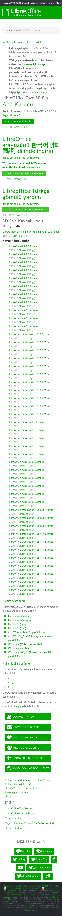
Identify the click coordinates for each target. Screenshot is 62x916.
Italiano (51, 3)
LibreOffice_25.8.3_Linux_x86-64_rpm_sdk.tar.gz (30, 231)
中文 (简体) (16, 3)
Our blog (23, 851)
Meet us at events (23, 748)
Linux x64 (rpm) (17, 628)
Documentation (21, 717)
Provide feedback (23, 727)
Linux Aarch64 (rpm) (19, 620)
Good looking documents (28, 768)
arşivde (19, 706)
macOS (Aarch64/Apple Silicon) (26, 632)
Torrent (17, 127)
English (6, 3)
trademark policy (31, 908)
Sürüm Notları (13, 828)
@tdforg (19, 859)
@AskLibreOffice (39, 867)
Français (42, 3)
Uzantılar (10, 796)
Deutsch (25, 3)
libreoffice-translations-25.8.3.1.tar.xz (31, 510)
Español (34, 3)
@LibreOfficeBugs (28, 876)
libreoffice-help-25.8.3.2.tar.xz (26, 430)
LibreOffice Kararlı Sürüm (20, 813)
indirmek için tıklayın (34, 64)
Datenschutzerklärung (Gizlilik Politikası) (40, 886)
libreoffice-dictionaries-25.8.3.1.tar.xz (31, 334)
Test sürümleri (13, 818)
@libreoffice (39, 859)
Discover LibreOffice (25, 758)
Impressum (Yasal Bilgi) (13, 886)
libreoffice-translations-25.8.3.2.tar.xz (31, 518)
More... (59, 3)
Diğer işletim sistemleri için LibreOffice (27, 780)
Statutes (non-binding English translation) (23, 888)
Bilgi (25, 127)
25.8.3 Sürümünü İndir (18, 121)
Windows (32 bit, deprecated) (25, 644)
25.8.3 (11, 679)
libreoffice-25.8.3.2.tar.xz (23, 254)
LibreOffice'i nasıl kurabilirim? (22, 788)
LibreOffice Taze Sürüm (18, 808)
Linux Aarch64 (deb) (19, 616)
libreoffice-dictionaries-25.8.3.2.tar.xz (31, 342)
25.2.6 (11, 687)
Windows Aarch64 (19, 648)
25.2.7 (11, 683)
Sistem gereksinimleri (17, 792)
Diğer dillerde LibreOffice (19, 784)
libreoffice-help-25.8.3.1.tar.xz (26, 422)
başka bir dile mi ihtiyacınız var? (20, 157)
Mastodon (44, 851)
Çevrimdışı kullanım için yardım (26, 210)
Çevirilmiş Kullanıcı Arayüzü (24, 173)
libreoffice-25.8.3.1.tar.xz (23, 246)
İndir (7, 30)
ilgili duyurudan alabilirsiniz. (33, 92)
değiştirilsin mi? (11, 115)
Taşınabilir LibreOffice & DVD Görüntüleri (29, 823)
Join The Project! (22, 737)
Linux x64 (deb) (17, 624)
